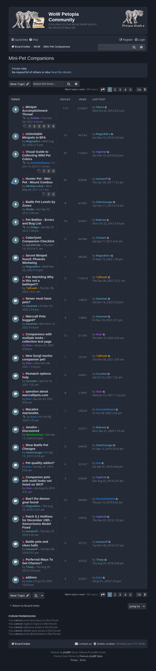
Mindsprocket (34, 186)
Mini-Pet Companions (31, 58)
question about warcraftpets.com (35, 393)
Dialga (34, 227)
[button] (103, 89)
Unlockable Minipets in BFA (34, 135)
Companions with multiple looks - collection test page (37, 337)
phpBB (66, 652)
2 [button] (115, 89)
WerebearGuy (34, 434)
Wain (29, 345)
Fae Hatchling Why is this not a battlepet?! (38, 280)
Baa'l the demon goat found (36, 500)
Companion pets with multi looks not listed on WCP (37, 480)
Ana (28, 399)
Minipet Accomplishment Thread (34, 110)
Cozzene (31, 381)
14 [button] (138, 89)
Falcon (100, 107)
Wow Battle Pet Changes (35, 446)
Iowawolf (102, 179)
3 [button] (120, 89)
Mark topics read (74, 89)
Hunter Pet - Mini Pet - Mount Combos (37, 180)
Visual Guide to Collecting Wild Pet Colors (36, 155)
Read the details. (61, 72)
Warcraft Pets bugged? (34, 318)
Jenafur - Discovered (30, 429)
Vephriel (101, 152)
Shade (30, 209)
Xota (33, 417)
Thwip (30, 567)
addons (31, 577)
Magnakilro (33, 141)
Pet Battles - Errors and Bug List (38, 221)
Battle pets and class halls (35, 543)
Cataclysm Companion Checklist (38, 239)
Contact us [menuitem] (83, 644)
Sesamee (31, 306)
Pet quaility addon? (40, 463)
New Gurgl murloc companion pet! (37, 357)
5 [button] (130, 89)
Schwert (101, 238)
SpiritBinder (33, 245)
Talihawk (31, 288)
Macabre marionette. (30, 411)
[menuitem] (33, 40)
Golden (34, 118)
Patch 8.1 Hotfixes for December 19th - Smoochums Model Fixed (37, 522)
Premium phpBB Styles (90, 656)
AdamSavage (104, 202)
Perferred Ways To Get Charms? (37, 561)
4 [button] (125, 89)
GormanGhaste (39, 163)
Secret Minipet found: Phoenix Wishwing (34, 259)
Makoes (101, 220)
